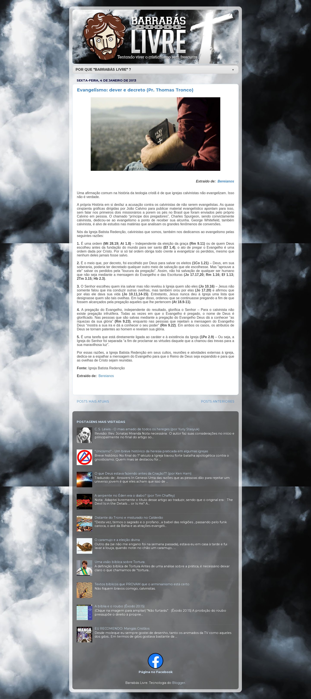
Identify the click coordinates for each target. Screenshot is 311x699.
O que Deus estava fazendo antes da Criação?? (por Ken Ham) (143, 473)
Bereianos (225, 181)
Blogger (178, 683)
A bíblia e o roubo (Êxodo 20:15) (119, 606)
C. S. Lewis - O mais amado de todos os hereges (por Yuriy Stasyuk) (147, 429)
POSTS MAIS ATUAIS (93, 401)
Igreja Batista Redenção (106, 368)
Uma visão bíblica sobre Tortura (119, 562)
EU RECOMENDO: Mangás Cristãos (122, 628)
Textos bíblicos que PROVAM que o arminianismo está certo (142, 584)
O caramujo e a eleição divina (117, 540)
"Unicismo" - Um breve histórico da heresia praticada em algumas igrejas (151, 451)
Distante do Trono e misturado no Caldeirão (129, 518)
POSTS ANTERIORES (217, 401)
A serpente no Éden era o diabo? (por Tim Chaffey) (135, 495)
